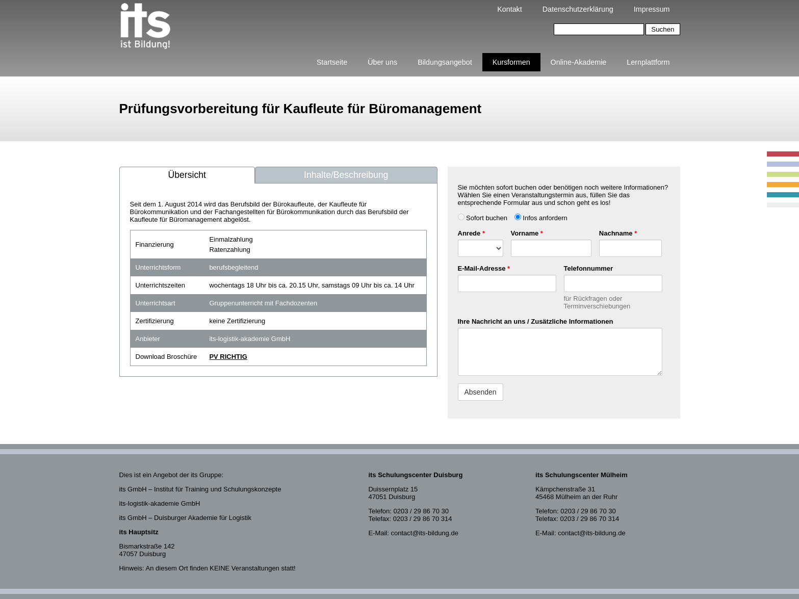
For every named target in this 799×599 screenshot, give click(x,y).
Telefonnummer (588, 268)
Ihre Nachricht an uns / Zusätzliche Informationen (535, 321)
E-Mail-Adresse (484, 268)
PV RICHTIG (228, 356)
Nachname (618, 233)
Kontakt (509, 9)
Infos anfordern (541, 218)
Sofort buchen (483, 218)
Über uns (382, 62)
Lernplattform (648, 62)
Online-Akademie (579, 62)
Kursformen (511, 62)
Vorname (527, 233)
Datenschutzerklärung (578, 9)
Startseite (332, 62)
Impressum (652, 9)
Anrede (471, 233)
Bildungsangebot (445, 62)
